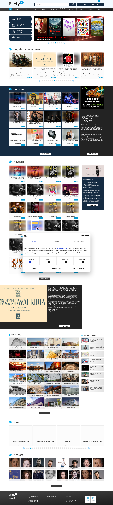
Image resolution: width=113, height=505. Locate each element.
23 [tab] (70, 448)
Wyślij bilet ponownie (33, 497)
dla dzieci (71, 9)
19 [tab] (62, 448)
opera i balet (53, 9)
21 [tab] (66, 448)
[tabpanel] (69, 28)
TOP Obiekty (16, 335)
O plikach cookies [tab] (79, 241)
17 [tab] (58, 448)
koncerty (16, 9)
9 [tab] (58, 81)
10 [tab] (60, 81)
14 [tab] (68, 81)
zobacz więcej (45, 153)
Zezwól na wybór (56, 268)
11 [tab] (62, 81)
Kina (16, 422)
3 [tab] (55, 43)
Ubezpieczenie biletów (33, 501)
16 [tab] (56, 448)
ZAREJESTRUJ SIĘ (86, 1)
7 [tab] (54, 81)
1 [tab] (51, 43)
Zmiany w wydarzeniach (33, 500)
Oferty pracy (69, 501)
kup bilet (29, 77)
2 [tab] (53, 43)
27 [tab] (78, 448)
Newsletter (30, 499)
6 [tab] (61, 43)
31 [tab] (86, 448)
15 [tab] (70, 81)
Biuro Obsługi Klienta (33, 496)
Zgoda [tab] (34, 241)
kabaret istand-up (62, 9)
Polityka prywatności (71, 500)
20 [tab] (64, 448)
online (81, 9)
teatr (35, 9)
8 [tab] (56, 81)
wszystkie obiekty (44, 413)
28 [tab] (80, 448)
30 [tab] (84, 448)
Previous (48, 43)
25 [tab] (74, 448)
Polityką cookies (62, 248)
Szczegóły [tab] (56, 241)
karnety (90, 9)
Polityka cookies (70, 499)
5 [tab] (59, 43)
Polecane (19, 89)
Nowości (19, 162)
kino (26, 9)
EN (102, 1)
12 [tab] (64, 81)
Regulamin (68, 496)
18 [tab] (60, 448)
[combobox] (51, 4)
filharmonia (44, 9)
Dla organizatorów (51, 496)
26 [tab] (76, 448)
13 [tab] (66, 81)
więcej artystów (56, 485)
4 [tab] (57, 43)
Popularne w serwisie (27, 49)
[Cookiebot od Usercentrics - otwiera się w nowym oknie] (82, 236)
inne (99, 9)
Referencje (49, 499)
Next (64, 43)
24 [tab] (72, 448)
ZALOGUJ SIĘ (94, 1)
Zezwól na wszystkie (78, 268)
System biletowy (51, 497)
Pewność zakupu (70, 497)
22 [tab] (68, 448)
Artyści (18, 455)
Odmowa (34, 268)
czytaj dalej (93, 205)
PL (99, 1)
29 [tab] (82, 448)
